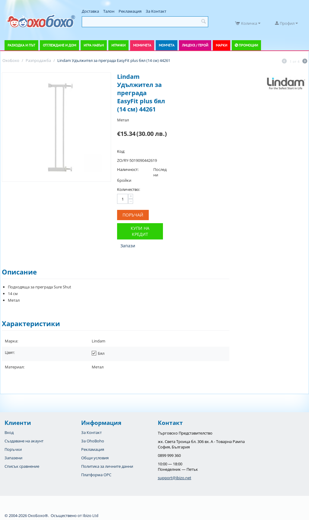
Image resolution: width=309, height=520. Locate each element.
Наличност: (128, 169)
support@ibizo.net (174, 477)
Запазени (13, 458)
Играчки (118, 45)
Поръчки (13, 449)
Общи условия (95, 458)
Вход (9, 432)
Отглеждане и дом (59, 45)
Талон (108, 11)
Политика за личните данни (107, 466)
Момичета (142, 45)
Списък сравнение (22, 466)
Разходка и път (21, 45)
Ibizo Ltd (90, 515)
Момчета (166, 45)
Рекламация (130, 11)
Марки (221, 45)
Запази (127, 246)
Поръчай (133, 215)
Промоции (248, 45)
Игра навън (94, 45)
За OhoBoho (92, 441)
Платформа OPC (96, 474)
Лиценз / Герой (195, 45)
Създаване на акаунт (24, 441)
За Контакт (156, 11)
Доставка (90, 11)
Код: (121, 151)
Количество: (128, 189)
